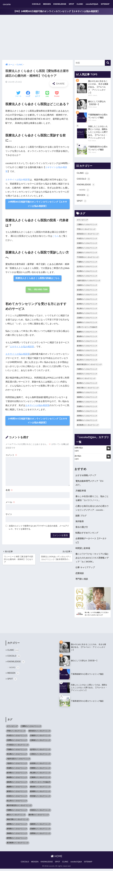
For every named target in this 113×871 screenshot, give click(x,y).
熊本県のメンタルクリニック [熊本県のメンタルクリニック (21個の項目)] (87, 384)
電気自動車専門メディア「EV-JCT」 (90, 484)
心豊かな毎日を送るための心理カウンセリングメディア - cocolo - (91, 509)
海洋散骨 (79, 523)
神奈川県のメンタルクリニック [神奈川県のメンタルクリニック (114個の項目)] (88, 389)
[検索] (108, 63)
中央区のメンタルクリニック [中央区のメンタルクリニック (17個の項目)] (87, 239)
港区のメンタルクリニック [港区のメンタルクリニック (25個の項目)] (86, 379)
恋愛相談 (79, 575)
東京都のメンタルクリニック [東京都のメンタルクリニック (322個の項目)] (87, 356)
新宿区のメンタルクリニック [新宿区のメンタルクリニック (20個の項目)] (87, 342)
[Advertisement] (56, 37)
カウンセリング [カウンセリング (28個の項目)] (82, 221)
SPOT (71, 4)
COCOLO (36, 4)
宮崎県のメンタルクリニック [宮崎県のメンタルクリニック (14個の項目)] (87, 300)
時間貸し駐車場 (83, 550)
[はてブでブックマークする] (37, 94)
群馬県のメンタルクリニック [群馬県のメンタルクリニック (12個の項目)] (87, 403)
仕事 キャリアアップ (85, 569)
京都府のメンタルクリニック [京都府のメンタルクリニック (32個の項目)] (87, 244)
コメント (11, 455)
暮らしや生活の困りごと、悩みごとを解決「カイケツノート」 (91, 499)
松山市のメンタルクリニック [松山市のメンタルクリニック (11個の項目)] (87, 361)
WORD (84, 190)
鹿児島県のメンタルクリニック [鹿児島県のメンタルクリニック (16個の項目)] (88, 426)
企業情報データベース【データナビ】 (91, 542)
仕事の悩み (79, 449)
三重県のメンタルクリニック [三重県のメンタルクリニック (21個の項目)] (87, 225)
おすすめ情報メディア (86, 476)
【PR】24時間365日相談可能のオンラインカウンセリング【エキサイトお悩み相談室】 (56, 11)
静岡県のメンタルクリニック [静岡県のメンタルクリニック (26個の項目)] (87, 421)
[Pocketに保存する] (56, 94)
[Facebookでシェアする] (28, 94)
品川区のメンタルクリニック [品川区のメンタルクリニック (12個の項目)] (87, 267)
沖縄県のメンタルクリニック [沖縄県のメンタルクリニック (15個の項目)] (87, 370)
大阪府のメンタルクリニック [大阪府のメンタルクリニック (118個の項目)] (87, 286)
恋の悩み (78, 457)
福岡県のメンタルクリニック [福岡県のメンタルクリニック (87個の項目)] (87, 393)
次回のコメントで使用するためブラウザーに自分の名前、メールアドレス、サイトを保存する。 (39, 527)
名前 (9, 490)
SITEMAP (105, 4)
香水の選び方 (82, 528)
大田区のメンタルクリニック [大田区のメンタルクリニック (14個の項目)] (87, 277)
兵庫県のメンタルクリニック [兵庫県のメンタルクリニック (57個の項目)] (87, 249)
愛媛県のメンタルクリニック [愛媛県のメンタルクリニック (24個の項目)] (87, 333)
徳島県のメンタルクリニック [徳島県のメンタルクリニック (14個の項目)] (87, 323)
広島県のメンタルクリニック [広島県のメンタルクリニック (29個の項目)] (87, 319)
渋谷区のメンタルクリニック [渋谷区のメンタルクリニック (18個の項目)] (87, 375)
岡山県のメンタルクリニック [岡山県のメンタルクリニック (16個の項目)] (87, 309)
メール (10, 502)
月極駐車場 (80, 491)
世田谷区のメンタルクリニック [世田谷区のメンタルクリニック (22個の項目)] (88, 235)
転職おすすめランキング (87, 534)
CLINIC (80, 4)
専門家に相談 (82, 581)
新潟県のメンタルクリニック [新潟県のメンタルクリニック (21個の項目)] (87, 347)
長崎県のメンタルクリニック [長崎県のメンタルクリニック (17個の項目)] (87, 412)
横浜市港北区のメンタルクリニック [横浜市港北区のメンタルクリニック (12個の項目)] (89, 365)
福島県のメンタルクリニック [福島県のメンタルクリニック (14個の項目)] (87, 398)
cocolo (8, 4)
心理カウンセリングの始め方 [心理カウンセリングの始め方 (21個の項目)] (87, 328)
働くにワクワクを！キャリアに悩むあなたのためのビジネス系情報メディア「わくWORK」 (91, 560)
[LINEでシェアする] (47, 94)
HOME (56, 858)
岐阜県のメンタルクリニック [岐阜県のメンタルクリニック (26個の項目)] (87, 305)
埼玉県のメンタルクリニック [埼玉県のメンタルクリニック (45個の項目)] (87, 272)
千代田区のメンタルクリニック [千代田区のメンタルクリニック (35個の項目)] (88, 258)
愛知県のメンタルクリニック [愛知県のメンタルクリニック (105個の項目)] (87, 337)
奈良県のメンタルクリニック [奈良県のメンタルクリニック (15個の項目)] (87, 291)
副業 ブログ (81, 517)
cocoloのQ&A (92, 4)
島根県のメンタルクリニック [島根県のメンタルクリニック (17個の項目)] (87, 314)
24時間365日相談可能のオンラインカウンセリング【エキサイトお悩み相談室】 (37, 204)
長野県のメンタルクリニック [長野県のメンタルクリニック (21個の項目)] (87, 417)
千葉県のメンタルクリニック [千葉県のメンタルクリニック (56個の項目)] (87, 263)
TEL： (37, 289)
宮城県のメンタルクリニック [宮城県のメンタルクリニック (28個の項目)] (87, 295)
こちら (55, 236)
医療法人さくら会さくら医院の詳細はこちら (38, 278)
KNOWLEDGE (59, 4)
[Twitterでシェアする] (18, 94)
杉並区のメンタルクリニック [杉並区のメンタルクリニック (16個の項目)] (87, 351)
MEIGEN (47, 4)
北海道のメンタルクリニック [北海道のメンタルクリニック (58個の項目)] (87, 253)
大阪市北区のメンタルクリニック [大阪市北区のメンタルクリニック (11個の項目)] (88, 281)
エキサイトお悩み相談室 (17, 179)
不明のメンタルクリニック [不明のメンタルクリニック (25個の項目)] (86, 230)
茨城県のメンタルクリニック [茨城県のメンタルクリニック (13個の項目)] (87, 407)
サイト (9, 514)
